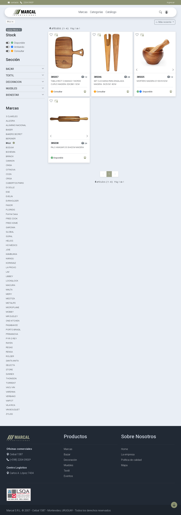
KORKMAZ (11, 263)
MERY (9, 294)
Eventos (68, 476)
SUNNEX (10, 374)
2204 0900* (27, 2)
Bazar (67, 454)
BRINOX (9, 156)
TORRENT (11, 383)
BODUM (10, 147)
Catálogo (111, 12)
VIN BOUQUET (13, 409)
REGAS (9, 347)
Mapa (124, 465)
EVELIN (9, 196)
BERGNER (11, 138)
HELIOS (9, 240)
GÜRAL (9, 236)
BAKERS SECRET (14, 134)
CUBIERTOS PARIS (15, 183)
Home (124, 449)
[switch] (8, 43)
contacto (13, 2)
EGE (8, 192)
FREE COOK (11, 218)
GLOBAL (10, 232)
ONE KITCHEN (12, 320)
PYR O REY (11, 338)
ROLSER (10, 356)
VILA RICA (10, 405)
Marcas (82, 12)
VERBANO (11, 396)
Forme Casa (12, 214)
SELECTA (10, 365)
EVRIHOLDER (12, 200)
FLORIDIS (10, 209)
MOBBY (10, 311)
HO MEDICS (11, 245)
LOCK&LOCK (12, 280)
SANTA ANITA (12, 360)
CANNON (10, 160)
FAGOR (9, 205)
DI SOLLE (10, 187)
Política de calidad (131, 459)
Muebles (68, 465)
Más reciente (164, 22)
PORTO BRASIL (13, 329)
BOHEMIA (10, 152)
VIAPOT (9, 400)
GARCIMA (10, 227)
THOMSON (11, 378)
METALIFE (11, 303)
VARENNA (10, 391)
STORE (9, 369)
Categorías (96, 12)
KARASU (10, 258)
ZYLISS (9, 414)
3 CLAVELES (11, 116)
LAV (7, 272)
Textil (67, 470)
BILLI (9, 22)
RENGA (9, 351)
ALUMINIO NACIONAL (16, 125)
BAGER (9, 129)
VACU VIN (10, 387)
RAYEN (9, 343)
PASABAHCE (12, 325)
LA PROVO (11, 267)
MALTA (9, 289)
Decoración (70, 459)
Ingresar (171, 2)
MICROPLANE (12, 307)
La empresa (127, 454)
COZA (8, 174)
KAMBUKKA (11, 254)
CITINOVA (10, 169)
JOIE (8, 249)
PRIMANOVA (12, 334)
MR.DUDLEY (12, 316)
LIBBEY (9, 276)
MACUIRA (10, 285)
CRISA (9, 178)
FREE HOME (12, 223)
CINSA (9, 165)
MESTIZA (10, 298)
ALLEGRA (10, 120)
